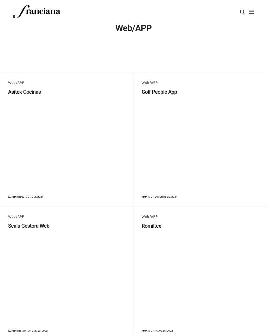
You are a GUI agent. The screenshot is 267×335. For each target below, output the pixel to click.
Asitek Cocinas (24, 92)
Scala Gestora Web (28, 226)
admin (12, 196)
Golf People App (159, 92)
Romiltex (151, 226)
